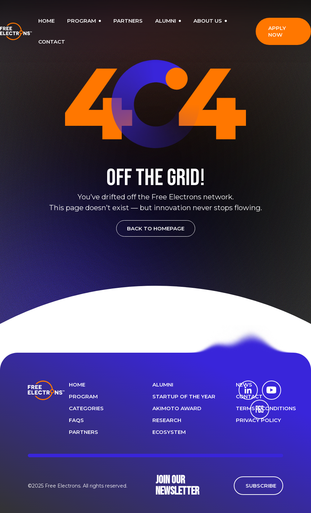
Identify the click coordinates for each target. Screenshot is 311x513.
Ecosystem (169, 432)
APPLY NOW (277, 31)
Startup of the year (183, 396)
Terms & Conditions (266, 408)
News (244, 384)
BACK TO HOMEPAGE (155, 228)
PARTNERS (128, 20)
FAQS (76, 420)
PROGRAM (84, 21)
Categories (86, 408)
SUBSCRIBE (261, 485)
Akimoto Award (176, 408)
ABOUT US (210, 21)
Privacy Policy (258, 420)
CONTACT (51, 41)
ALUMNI (168, 21)
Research (166, 420)
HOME (46, 20)
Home (77, 384)
